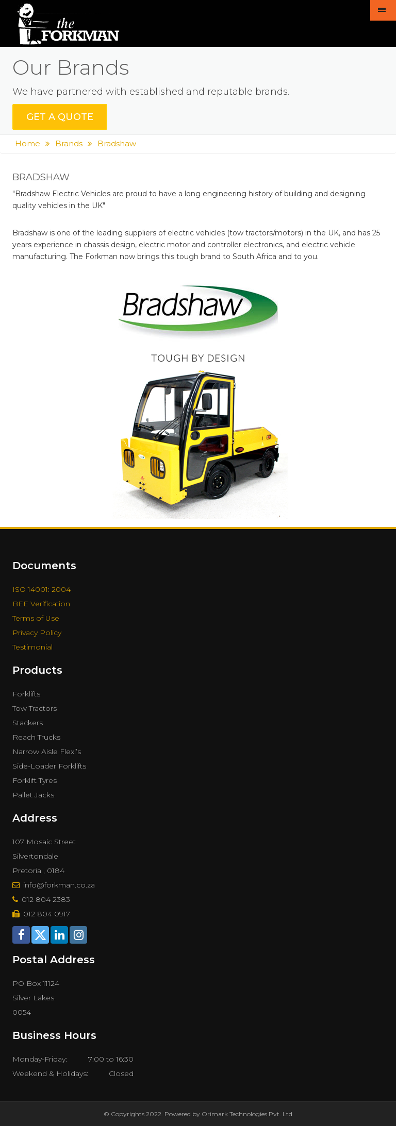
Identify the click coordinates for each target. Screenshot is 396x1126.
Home (27, 143)
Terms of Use (35, 618)
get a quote (59, 117)
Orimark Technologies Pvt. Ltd (247, 1114)
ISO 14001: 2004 (41, 589)
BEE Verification (41, 603)
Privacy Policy (36, 632)
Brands (68, 143)
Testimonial (32, 647)
